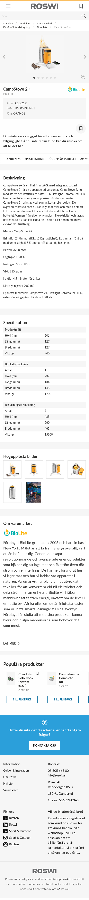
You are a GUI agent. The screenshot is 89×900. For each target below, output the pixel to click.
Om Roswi (9, 777)
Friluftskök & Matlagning (16, 27)
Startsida (8, 23)
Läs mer (10, 643)
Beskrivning (12, 158)
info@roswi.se (56, 775)
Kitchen (14, 818)
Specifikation (34, 158)
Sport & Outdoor (20, 831)
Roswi (13, 824)
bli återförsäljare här (60, 842)
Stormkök (42, 27)
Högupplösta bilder (62, 158)
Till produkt (22, 699)
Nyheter (8, 783)
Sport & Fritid (44, 23)
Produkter (25, 23)
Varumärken (10, 790)
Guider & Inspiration (16, 770)
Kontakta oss (44, 745)
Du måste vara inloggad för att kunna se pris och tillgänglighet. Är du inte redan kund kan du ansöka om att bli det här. (42, 141)
